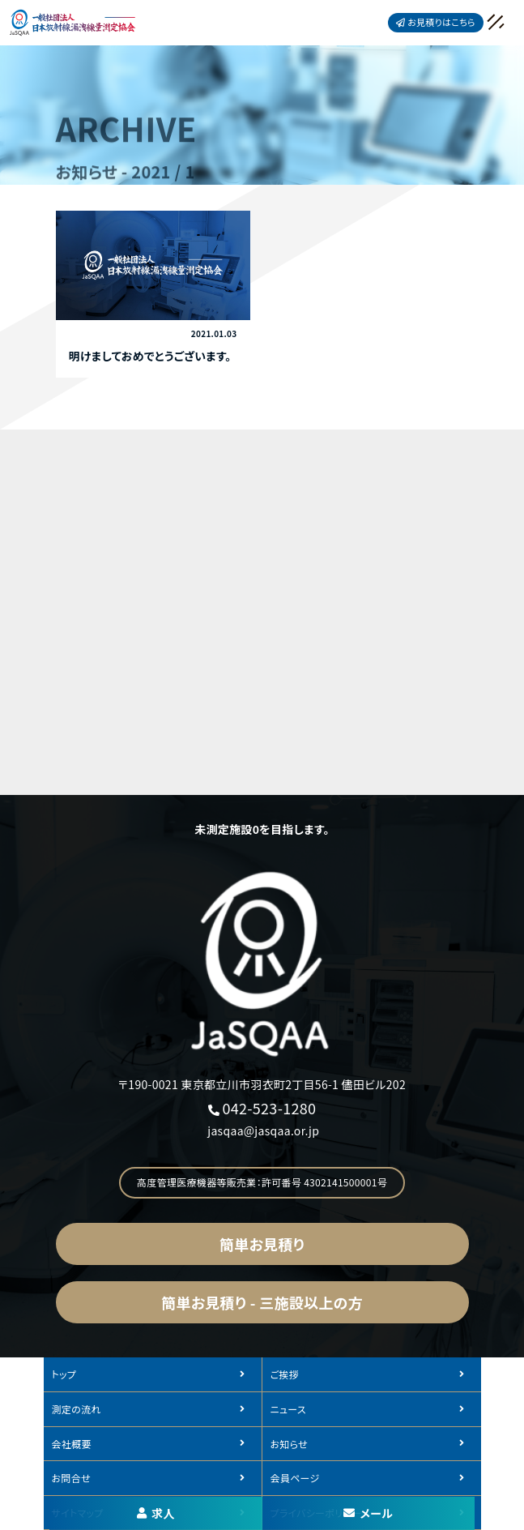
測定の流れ (76, 1409)
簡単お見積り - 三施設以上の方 (262, 1302)
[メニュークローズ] (477, 23)
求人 (156, 1513)
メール (368, 1513)
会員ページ (295, 1478)
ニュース (288, 1409)
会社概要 (72, 1444)
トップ (64, 1374)
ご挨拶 (285, 1374)
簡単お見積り (262, 1243)
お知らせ (289, 1444)
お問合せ (71, 1478)
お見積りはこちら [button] (435, 21)
